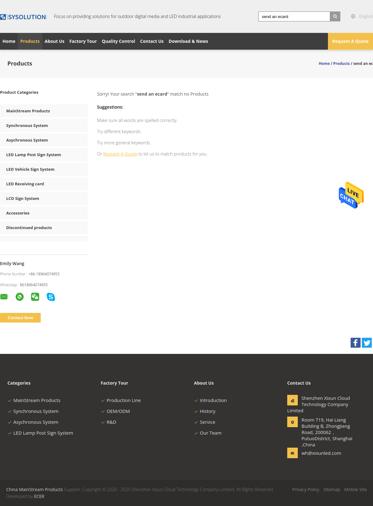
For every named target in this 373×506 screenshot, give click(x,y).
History (204, 411)
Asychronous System (27, 140)
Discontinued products (29, 227)
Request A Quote (350, 41)
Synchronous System (27, 125)
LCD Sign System (22, 198)
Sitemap (332, 489)
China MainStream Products (34, 489)
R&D (108, 422)
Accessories (18, 213)
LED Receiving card (25, 184)
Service (204, 422)
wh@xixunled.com (321, 453)
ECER (39, 496)
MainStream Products (28, 111)
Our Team (208, 433)
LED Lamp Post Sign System (33, 154)
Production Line (121, 400)
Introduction (210, 400)
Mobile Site (355, 489)
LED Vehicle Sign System (30, 169)
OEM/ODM (115, 411)
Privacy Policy (305, 489)
